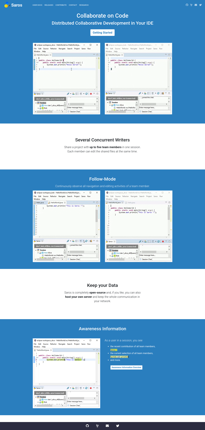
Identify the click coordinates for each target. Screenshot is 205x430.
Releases (49, 5)
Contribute (61, 5)
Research (84, 5)
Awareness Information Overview (126, 367)
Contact (73, 5)
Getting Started (102, 32)
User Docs (37, 5)
